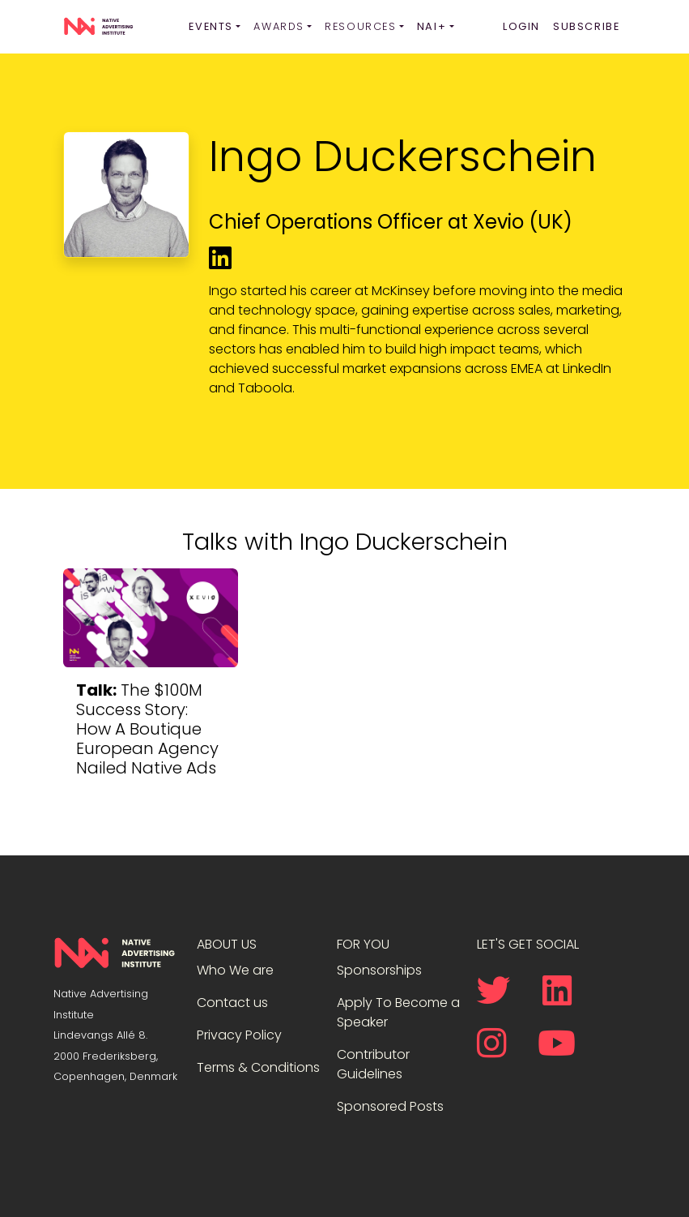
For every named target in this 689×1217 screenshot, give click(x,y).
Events (211, 26)
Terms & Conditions (258, 1067)
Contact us (232, 1002)
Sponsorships (379, 970)
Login (521, 26)
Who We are (235, 970)
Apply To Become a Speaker (398, 1012)
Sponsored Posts (390, 1106)
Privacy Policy (239, 1035)
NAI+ (431, 26)
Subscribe (586, 26)
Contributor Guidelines (373, 1064)
